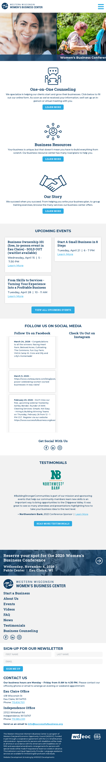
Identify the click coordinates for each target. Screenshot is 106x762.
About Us (10, 598)
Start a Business (16, 593)
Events (9, 604)
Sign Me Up (13, 668)
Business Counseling (20, 630)
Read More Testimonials (53, 523)
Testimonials (14, 625)
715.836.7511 (18, 702)
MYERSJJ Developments (44, 757)
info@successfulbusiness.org (45, 724)
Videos (9, 609)
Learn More (53, 107)
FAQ (6, 614)
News (8, 620)
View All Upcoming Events (53, 309)
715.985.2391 (18, 719)
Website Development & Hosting (17, 757)
